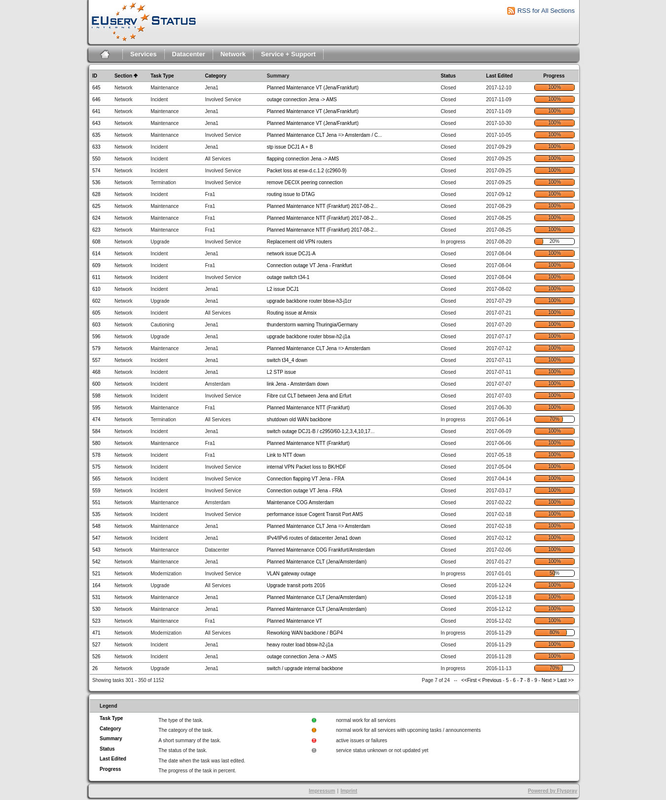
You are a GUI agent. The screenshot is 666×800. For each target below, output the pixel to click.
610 (96, 289)
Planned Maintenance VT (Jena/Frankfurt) (313, 87)
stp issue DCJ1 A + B (290, 147)
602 (96, 301)
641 (96, 111)
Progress (553, 76)
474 (96, 419)
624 (96, 218)
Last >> (565, 680)
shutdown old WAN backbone (299, 419)
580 (96, 443)
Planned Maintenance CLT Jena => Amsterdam (318, 348)
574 (96, 170)
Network (233, 54)
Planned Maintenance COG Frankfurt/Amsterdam (321, 550)
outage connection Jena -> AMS (302, 99)
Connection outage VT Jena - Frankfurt (309, 265)
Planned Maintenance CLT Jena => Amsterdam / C (322, 135)
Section (123, 76)
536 (96, 182)
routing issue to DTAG (291, 194)
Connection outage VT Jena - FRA (304, 490)
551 (96, 502)
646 (96, 99)
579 (96, 348)
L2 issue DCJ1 (283, 289)
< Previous (490, 680)
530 (96, 609)
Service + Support (288, 54)
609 (96, 265)
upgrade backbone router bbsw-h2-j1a (308, 336)
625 (96, 206)
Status (448, 76)
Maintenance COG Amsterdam (300, 502)
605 (96, 313)
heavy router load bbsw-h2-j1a (300, 644)
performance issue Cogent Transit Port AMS (315, 514)
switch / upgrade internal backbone (305, 668)
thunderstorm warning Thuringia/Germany (312, 324)
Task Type (162, 76)
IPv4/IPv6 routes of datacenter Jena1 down (314, 538)
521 (96, 573)
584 (96, 431)
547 (96, 538)
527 (96, 644)
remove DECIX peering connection (305, 182)
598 (96, 396)
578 (96, 455)
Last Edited (499, 76)
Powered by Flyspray (552, 791)
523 (96, 621)
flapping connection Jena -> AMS (303, 158)
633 (96, 147)
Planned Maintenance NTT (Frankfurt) (308, 407)
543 (96, 550)
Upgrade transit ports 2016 (296, 585)
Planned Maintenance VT (294, 621)
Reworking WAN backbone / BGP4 (305, 633)
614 (96, 253)
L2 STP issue (281, 372)
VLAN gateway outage (291, 573)
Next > (549, 680)
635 (96, 135)
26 (95, 668)
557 (96, 360)
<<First (469, 680)
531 (96, 597)
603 (96, 324)
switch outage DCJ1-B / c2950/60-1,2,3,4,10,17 (318, 431)
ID (94, 76)
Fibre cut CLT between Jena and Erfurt (309, 396)
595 (96, 407)
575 (96, 467)
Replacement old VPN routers (299, 241)
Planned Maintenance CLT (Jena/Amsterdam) (317, 561)
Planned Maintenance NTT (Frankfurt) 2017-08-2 (320, 206)
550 (96, 158)
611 (96, 277)
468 (96, 372)
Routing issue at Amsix (292, 313)
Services (143, 54)
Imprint (348, 791)
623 (96, 230)
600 (96, 384)
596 (96, 336)
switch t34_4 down (287, 360)
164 (96, 585)
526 (96, 656)
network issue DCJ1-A (291, 253)
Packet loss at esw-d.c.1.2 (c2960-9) (307, 170)
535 (96, 514)
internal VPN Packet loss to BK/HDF (306, 467)
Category (215, 76)
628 (96, 194)
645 (96, 87)
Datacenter (188, 54)
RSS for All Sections (546, 10)
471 (96, 633)
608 (96, 241)
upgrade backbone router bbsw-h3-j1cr (309, 301)
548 (96, 526)
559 (96, 490)
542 (96, 561)
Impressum (322, 791)
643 (96, 123)
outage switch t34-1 (288, 277)
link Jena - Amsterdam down (298, 384)
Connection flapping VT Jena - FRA (305, 478)
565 (96, 478)
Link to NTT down (286, 455)
